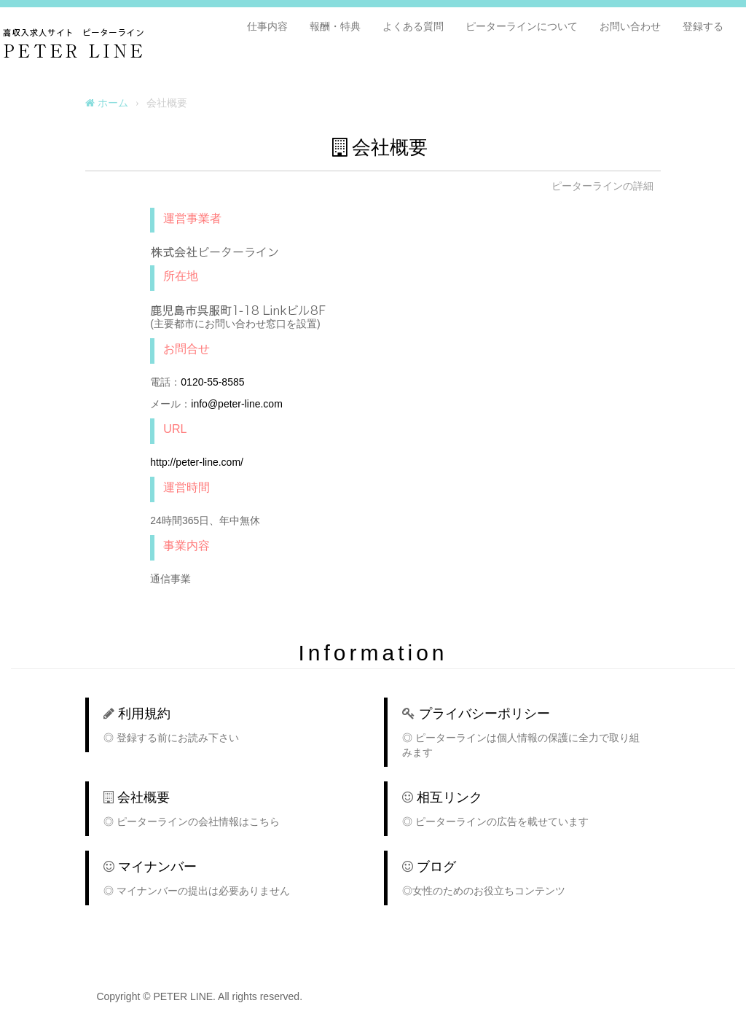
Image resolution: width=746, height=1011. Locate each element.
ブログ (436, 866)
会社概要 (143, 797)
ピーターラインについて (522, 26)
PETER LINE (141, 41)
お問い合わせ (630, 26)
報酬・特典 (335, 26)
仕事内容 (267, 26)
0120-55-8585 (212, 382)
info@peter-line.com (237, 404)
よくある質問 (413, 26)
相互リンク (449, 797)
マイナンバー (157, 866)
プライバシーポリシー (484, 713)
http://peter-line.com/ (196, 462)
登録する (703, 26)
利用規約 (144, 713)
